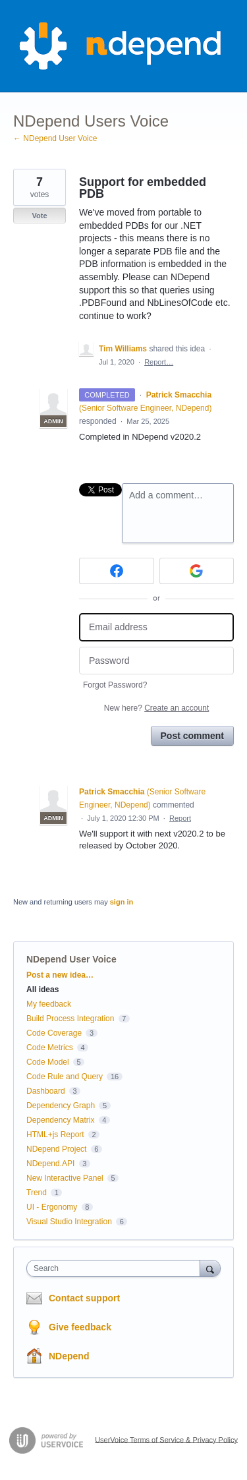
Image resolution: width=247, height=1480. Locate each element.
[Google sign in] (196, 571)
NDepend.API (50, 1163)
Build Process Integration (70, 1018)
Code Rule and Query (64, 1076)
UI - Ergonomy (51, 1207)
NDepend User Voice (71, 959)
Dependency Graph (60, 1105)
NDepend (69, 1356)
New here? (156, 708)
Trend (36, 1192)
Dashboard (45, 1091)
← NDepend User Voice (55, 138)
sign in (121, 902)
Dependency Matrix (60, 1120)
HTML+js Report (55, 1134)
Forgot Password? (115, 685)
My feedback (48, 1004)
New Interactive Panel (64, 1178)
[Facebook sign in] (116, 571)
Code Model (47, 1062)
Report (180, 818)
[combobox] (116, 1268)
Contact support (84, 1298)
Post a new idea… (60, 975)
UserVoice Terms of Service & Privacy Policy (166, 1439)
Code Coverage (54, 1033)
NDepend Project (56, 1149)
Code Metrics (49, 1047)
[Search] (210, 1268)
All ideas (42, 989)
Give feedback (80, 1327)
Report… (158, 362)
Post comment (192, 735)
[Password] (156, 661)
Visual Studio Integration (69, 1221)
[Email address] (156, 627)
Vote (39, 216)
